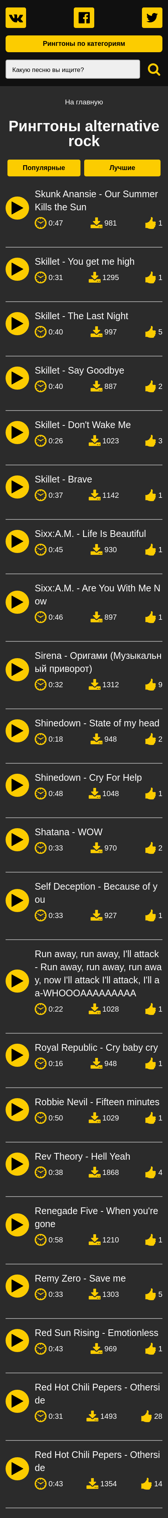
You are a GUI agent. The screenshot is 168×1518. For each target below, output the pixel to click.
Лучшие (122, 168)
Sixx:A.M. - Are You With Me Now (98, 594)
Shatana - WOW (68, 832)
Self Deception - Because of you (96, 893)
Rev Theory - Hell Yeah (82, 1156)
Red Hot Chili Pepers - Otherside (97, 1393)
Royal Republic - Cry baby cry (96, 1047)
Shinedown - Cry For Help (88, 777)
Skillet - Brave (63, 479)
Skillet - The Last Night (81, 316)
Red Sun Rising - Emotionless (96, 1332)
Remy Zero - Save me (80, 1278)
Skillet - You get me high (84, 261)
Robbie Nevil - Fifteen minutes (97, 1102)
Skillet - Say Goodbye (79, 370)
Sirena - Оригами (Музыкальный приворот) (98, 662)
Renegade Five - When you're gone (96, 1217)
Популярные (44, 168)
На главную (84, 102)
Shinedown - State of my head (97, 723)
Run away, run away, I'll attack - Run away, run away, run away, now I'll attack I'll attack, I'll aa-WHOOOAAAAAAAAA (98, 973)
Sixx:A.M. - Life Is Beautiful (90, 533)
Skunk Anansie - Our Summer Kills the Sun (96, 200)
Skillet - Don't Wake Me (83, 424)
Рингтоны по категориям (84, 43)
